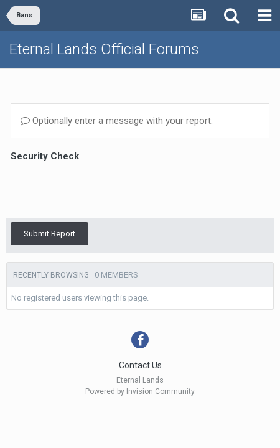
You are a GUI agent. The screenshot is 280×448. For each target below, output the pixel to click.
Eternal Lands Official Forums (104, 49)
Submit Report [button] (49, 185)
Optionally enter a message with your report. (117, 120)
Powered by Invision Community (140, 362)
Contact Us (140, 337)
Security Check (45, 156)
